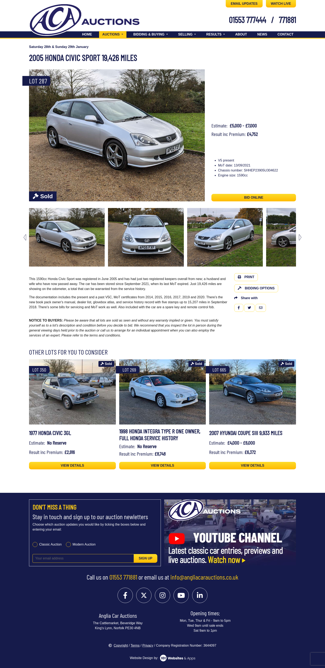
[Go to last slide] (24, 237)
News (262, 34)
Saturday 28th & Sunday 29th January (59, 47)
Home (87, 34)
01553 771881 (123, 577)
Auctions (114, 34)
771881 (287, 20)
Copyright (118, 645)
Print (246, 277)
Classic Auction (50, 544)
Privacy (147, 645)
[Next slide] (300, 237)
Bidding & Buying (149, 34)
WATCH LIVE (281, 3)
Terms (135, 645)
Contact (285, 34)
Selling (186, 34)
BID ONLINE (253, 197)
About (241, 34)
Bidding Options (256, 288)
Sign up (145, 558)
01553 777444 (247, 20)
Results (214, 34)
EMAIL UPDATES (244, 3)
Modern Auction (84, 544)
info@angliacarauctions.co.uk (204, 577)
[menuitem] (67, 237)
